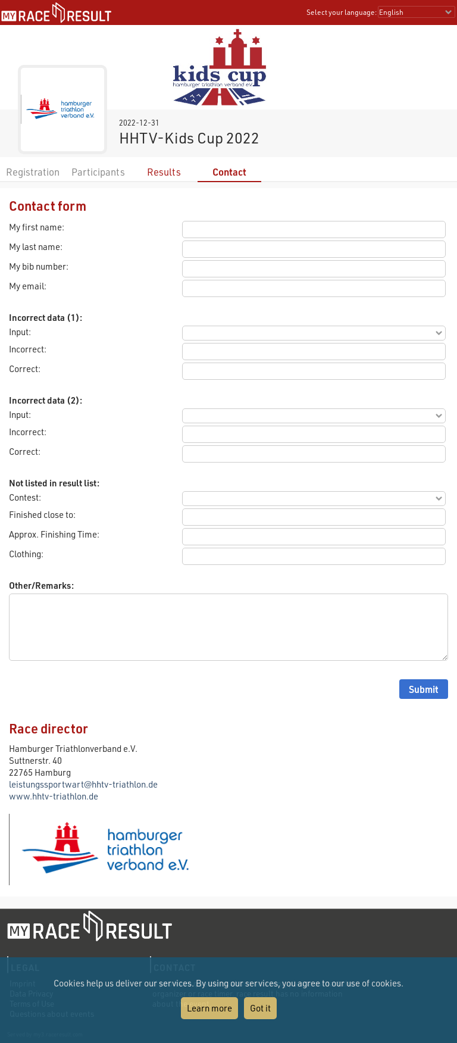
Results (164, 171)
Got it (260, 1008)
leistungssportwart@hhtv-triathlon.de (83, 784)
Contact (229, 171)
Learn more (209, 1008)
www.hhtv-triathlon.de (53, 796)
